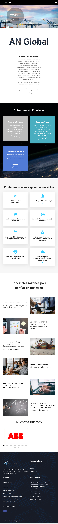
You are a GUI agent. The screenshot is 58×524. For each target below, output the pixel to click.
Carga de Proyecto (8, 494)
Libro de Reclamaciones (9, 507)
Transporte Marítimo (8, 485)
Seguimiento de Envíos (9, 502)
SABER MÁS (15, 137)
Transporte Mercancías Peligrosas (12, 499)
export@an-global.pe (36, 497)
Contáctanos (15, 19)
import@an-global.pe (35, 500)
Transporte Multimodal (9, 488)
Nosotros (32, 469)
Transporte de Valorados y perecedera (13, 496)
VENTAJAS (15, 166)
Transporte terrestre (8, 491)
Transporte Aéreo (7, 482)
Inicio (31, 466)
